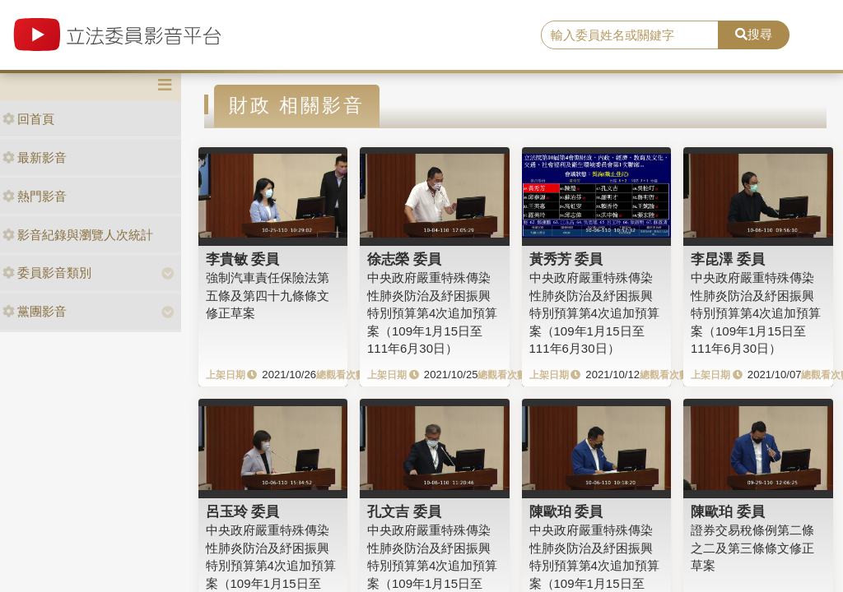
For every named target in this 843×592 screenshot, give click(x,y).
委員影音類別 (46, 273)
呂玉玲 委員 (243, 511)
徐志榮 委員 (404, 259)
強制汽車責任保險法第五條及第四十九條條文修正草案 (267, 295)
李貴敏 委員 (243, 259)
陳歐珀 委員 (566, 511)
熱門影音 (34, 196)
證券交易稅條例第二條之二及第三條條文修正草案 (752, 547)
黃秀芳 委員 (566, 259)
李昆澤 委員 (728, 259)
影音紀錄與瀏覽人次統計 (77, 235)
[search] (630, 35)
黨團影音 (34, 311)
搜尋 (753, 34)
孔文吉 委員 (404, 511)
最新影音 (34, 157)
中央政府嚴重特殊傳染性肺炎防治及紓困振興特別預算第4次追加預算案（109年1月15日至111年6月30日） (432, 313)
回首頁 (28, 119)
